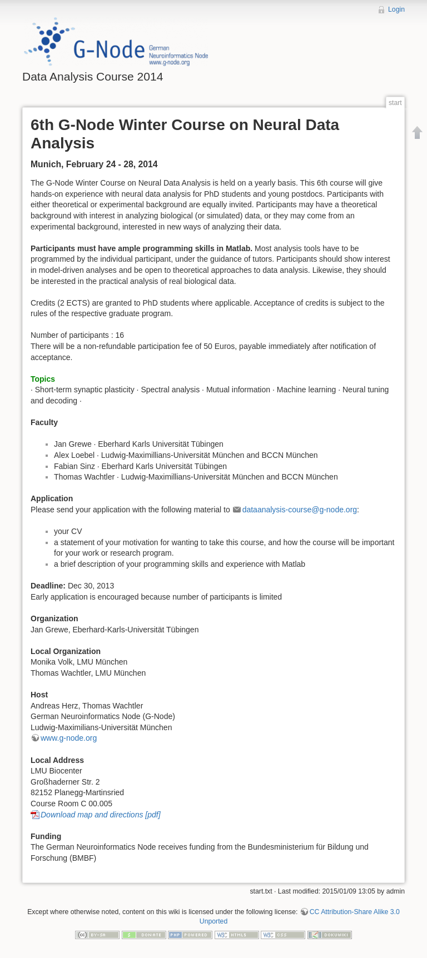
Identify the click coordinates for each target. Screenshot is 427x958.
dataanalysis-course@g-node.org (299, 509)
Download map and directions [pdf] (101, 814)
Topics (43, 379)
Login (396, 9)
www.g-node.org (69, 738)
